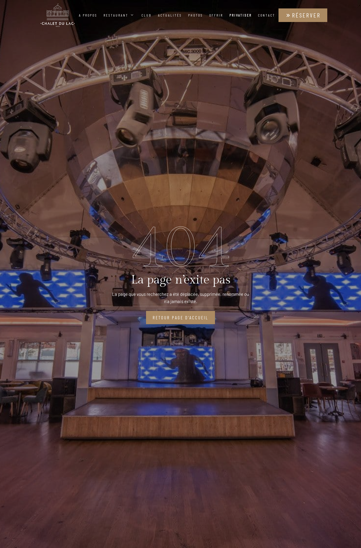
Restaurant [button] (119, 15)
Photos (195, 15)
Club (146, 15)
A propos (88, 15)
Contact (266, 15)
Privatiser (240, 15)
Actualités (170, 15)
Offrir (216, 15)
